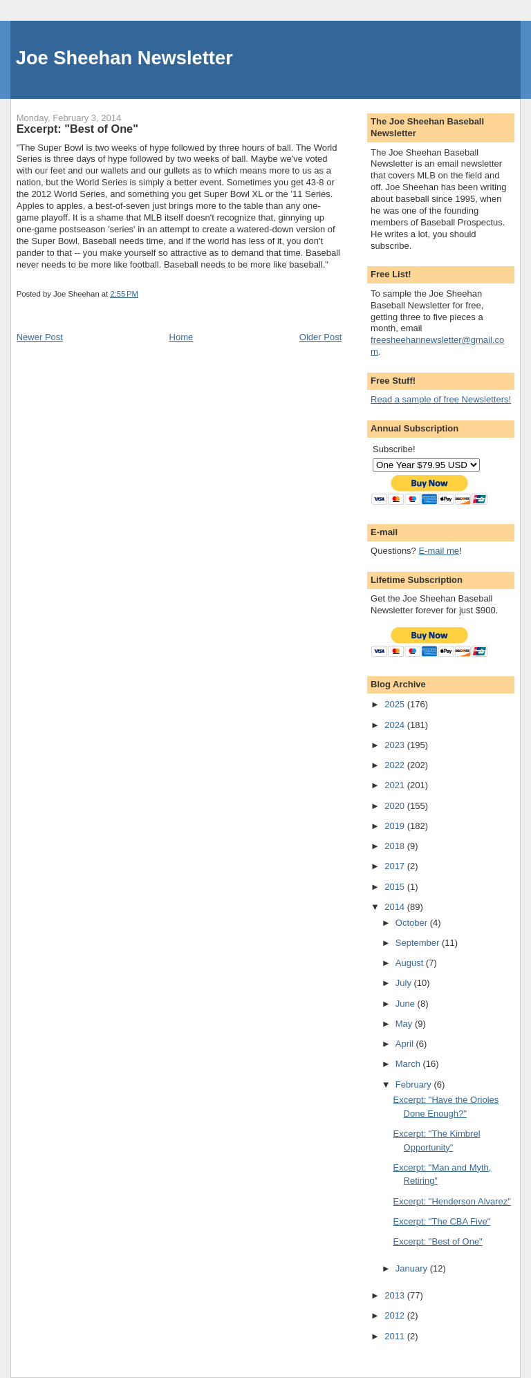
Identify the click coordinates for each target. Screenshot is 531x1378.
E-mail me (438, 551)
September (418, 943)
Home (181, 337)
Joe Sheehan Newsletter (124, 57)
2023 (395, 745)
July (404, 983)
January (412, 1268)
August (410, 963)
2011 (395, 1336)
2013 (395, 1295)
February (414, 1084)
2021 (395, 785)
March (409, 1064)
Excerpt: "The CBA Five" (442, 1221)
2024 (395, 725)
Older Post (320, 337)
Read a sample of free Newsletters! (441, 399)
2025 (395, 704)
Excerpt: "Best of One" (438, 1241)
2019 (395, 826)
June (406, 1003)
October (412, 923)
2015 (395, 887)
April (405, 1044)
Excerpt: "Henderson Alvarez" (452, 1201)
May (405, 1023)
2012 (395, 1315)
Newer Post (40, 337)
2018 (395, 846)
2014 (395, 907)
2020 (395, 806)
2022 (395, 765)
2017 (395, 866)
